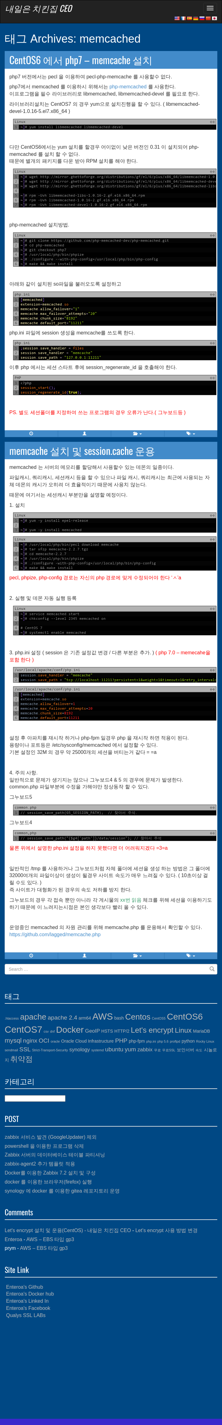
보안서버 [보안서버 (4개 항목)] (185, 1049)
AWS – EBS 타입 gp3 (50, 1239)
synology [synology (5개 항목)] (79, 1050)
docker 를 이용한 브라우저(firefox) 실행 (48, 1181)
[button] (84, 433)
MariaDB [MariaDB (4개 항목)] (201, 1031)
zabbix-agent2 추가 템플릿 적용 (40, 1163)
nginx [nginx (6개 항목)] (30, 1040)
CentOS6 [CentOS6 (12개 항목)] (185, 1016)
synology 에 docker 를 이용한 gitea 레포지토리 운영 (62, 1191)
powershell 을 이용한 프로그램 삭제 (44, 1146)
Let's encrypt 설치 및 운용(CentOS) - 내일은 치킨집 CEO (68, 1230)
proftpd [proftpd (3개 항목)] (175, 1041)
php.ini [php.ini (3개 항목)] (151, 1041)
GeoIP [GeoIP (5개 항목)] (92, 1031)
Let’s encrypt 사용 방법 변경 (166, 1230)
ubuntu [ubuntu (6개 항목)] (114, 1049)
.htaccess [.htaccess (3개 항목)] (12, 1018)
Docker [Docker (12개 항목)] (70, 1030)
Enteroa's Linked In (27, 1301)
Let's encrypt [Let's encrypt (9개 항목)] (152, 1030)
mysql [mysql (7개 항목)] (13, 1040)
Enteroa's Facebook (28, 1308)
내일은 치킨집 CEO (38, 8)
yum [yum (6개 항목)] (130, 1049)
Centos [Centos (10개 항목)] (137, 1016)
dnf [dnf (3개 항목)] (52, 1031)
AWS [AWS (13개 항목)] (102, 1016)
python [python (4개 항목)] (188, 1041)
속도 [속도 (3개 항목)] (198, 1050)
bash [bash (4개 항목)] (119, 1018)
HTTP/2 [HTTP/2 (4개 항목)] (121, 1031)
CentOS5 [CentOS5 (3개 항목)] (159, 1018)
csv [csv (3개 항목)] (46, 1031)
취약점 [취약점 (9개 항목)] (21, 1059)
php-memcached (128, 86)
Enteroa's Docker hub (30, 1294)
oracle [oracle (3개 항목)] (55, 1041)
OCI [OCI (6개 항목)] (44, 1040)
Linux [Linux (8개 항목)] (183, 1030)
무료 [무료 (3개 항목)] (157, 1050)
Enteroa (13, 1239)
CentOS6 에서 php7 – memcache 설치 (80, 59)
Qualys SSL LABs (26, 1315)
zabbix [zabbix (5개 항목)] (145, 1050)
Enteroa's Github (24, 1287)
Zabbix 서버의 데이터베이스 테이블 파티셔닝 (55, 1154)
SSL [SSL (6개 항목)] (25, 1049)
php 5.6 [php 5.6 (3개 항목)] (163, 1041)
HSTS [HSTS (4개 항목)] (107, 1031)
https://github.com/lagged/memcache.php (55, 934)
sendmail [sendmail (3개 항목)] (11, 1050)
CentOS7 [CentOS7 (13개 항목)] (23, 1029)
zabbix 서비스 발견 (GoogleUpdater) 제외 (51, 1137)
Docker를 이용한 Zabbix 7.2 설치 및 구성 (50, 1172)
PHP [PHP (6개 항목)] (121, 1040)
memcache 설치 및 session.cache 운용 (82, 450)
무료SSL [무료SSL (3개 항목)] (168, 1050)
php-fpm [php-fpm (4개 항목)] (137, 1041)
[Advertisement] (111, 1369)
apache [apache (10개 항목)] (33, 1016)
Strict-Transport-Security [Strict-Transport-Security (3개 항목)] (50, 1050)
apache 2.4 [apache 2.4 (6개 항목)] (62, 1017)
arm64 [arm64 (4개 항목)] (85, 1018)
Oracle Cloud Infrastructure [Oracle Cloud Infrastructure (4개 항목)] (87, 1041)
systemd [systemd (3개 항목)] (97, 1050)
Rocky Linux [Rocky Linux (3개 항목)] (205, 1041)
